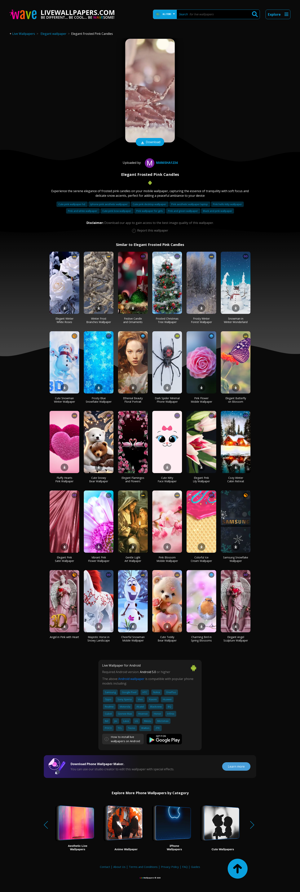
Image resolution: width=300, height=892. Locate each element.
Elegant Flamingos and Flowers (132, 479)
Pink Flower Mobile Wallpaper (201, 399)
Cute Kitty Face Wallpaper (167, 479)
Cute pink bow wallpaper (117, 211)
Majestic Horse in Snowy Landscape (98, 638)
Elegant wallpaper (53, 34)
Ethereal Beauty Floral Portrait (133, 399)
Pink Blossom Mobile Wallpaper (167, 559)
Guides (195, 867)
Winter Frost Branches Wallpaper (98, 320)
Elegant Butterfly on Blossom (235, 399)
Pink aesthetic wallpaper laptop (189, 204)
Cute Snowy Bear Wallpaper (98, 479)
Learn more (236, 766)
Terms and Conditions (143, 867)
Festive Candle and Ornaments (133, 320)
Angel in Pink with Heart (64, 637)
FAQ (185, 867)
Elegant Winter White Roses (64, 320)
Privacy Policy (170, 867)
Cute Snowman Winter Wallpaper (64, 399)
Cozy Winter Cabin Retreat (235, 479)
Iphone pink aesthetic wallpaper (109, 204)
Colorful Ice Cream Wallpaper (201, 559)
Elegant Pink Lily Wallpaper (201, 479)
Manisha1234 (161, 163)
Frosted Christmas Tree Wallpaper (167, 320)
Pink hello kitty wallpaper (227, 204)
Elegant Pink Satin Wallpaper (64, 559)
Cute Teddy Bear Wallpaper (167, 638)
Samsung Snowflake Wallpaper (235, 559)
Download (150, 142)
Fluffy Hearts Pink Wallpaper (64, 479)
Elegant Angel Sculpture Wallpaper (235, 638)
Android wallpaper (131, 679)
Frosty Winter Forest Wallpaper (201, 320)
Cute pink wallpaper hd (72, 204)
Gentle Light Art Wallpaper (133, 559)
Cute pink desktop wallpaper (150, 204)
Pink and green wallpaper (183, 211)
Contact (105, 867)
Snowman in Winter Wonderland (236, 320)
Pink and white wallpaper (83, 211)
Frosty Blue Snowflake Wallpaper (99, 399)
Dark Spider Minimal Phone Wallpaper (167, 399)
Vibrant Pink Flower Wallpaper (98, 559)
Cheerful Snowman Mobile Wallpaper (133, 638)
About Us (119, 867)
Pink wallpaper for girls (149, 211)
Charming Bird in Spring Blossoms (201, 638)
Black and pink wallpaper (217, 211)
